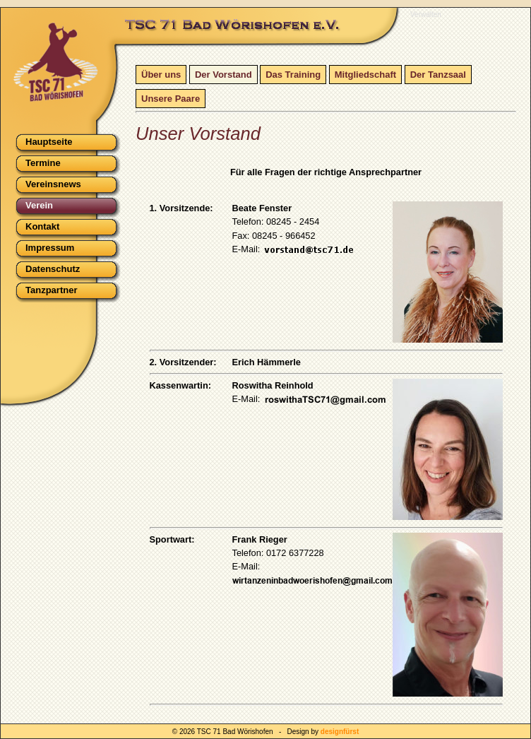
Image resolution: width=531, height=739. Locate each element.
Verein (39, 205)
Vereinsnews (53, 184)
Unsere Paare (170, 98)
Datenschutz (52, 269)
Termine (43, 163)
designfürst (340, 731)
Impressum (49, 247)
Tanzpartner (51, 290)
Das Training (293, 74)
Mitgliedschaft (365, 74)
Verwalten (425, 14)
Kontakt (42, 226)
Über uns (161, 74)
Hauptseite (48, 141)
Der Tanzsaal (438, 74)
